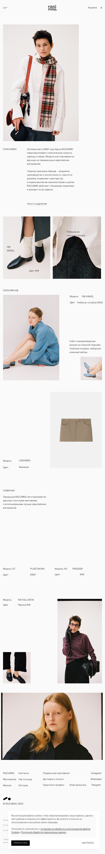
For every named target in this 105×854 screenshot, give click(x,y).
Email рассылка (78, 785)
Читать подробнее (37, 204)
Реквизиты (8, 820)
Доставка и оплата (53, 779)
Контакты (24, 773)
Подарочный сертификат (56, 773)
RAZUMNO (8, 773)
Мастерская (9, 779)
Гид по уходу (25, 779)
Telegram (96, 785)
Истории (23, 785)
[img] (26, 247)
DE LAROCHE (81, 248)
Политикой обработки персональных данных (43, 832)
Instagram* (96, 773)
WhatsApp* (96, 779)
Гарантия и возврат (53, 785)
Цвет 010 (34, 271)
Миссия (7, 785)
